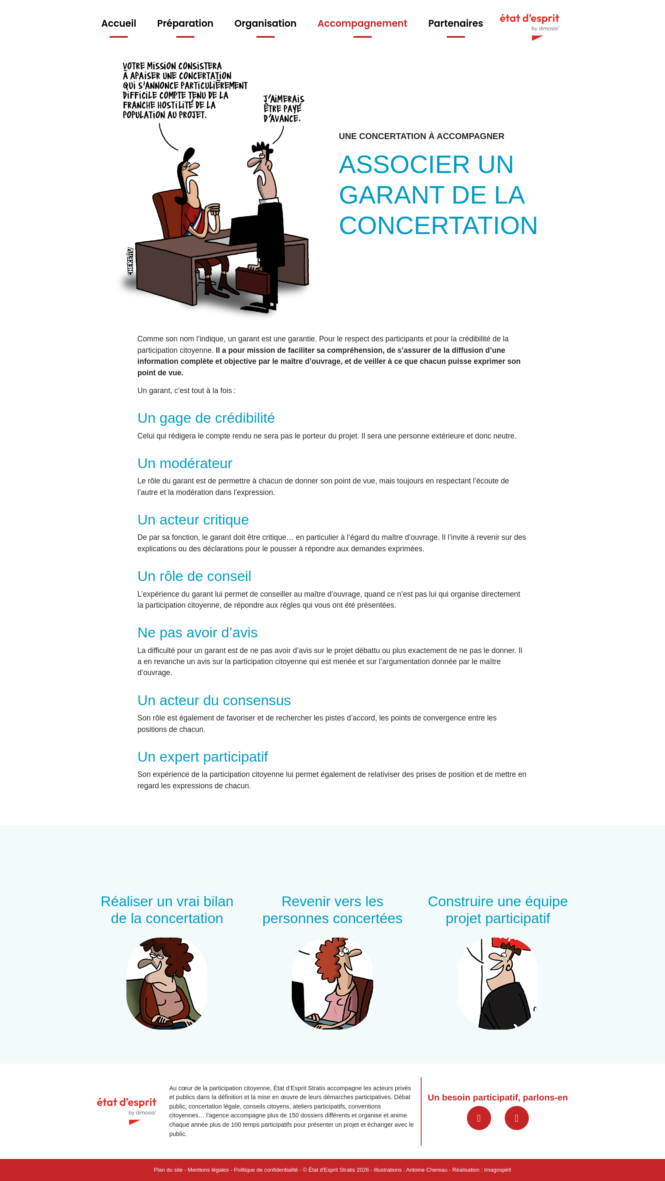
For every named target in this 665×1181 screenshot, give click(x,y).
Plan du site (168, 1170)
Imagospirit (497, 1170)
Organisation (266, 23)
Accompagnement (363, 23)
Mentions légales (208, 1170)
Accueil (119, 23)
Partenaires (455, 23)
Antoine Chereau (426, 1170)
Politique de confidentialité (266, 1170)
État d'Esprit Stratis (331, 1170)
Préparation (185, 23)
